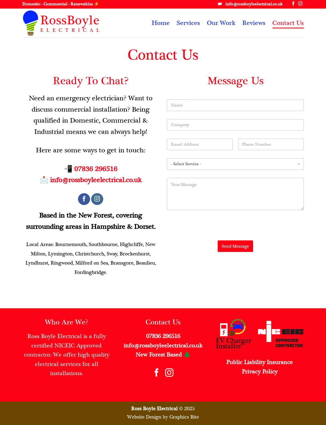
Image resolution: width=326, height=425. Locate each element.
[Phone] (271, 144)
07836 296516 (95, 168)
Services (188, 23)
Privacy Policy (259, 371)
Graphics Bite (184, 416)
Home (161, 23)
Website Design (144, 416)
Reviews (253, 23)
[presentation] (208, 237)
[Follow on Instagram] (300, 4)
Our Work (221, 23)
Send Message (235, 246)
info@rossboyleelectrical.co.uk (96, 179)
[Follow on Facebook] (293, 4)
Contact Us (288, 23)
